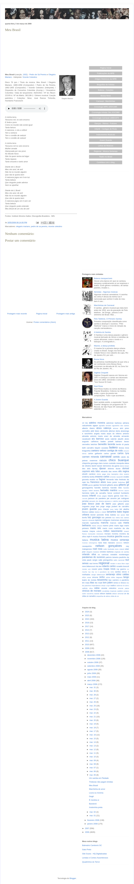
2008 (87, 652)
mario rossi (107, 528)
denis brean (124, 466)
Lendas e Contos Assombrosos (95, 858)
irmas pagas (102, 496)
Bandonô (93, 804)
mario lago (118, 525)
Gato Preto (86, 849)
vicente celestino (55, 226)
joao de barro (103, 503)
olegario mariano (23, 226)
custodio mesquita (116, 463)
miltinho (99, 531)
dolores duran (114, 468)
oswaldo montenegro (119, 554)
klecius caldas (88, 512)
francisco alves (98, 482)
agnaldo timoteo (105, 425)
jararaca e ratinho (111, 501)
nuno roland (119, 549)
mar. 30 (92, 691)
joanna (126, 501)
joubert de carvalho (120, 506)
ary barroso (98, 439)
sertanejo (110, 574)
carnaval (106, 456)
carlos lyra (123, 453)
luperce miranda (88, 520)
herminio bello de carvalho (94, 493)
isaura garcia (113, 496)
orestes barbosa (107, 552)
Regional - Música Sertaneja (105, 151)
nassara (111, 543)
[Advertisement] (41, 53)
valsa (96, 588)
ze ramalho (91, 596)
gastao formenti (100, 485)
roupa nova (109, 569)
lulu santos (125, 517)
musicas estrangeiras (89, 543)
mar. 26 (92, 702)
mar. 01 (92, 815)
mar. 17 (92, 731)
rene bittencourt (88, 566)
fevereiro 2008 (93, 820)
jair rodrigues (123, 498)
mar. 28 (92, 695)
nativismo (119, 543)
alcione (115, 428)
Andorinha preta (95, 807)
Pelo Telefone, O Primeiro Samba (108, 319)
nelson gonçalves (109, 545)
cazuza (102, 460)
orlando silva (89, 554)
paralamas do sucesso (93, 557)
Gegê (91, 796)
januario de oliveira (96, 501)
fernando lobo (112, 479)
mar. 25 (92, 706)
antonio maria (96, 436)
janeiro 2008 (92, 824)
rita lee (98, 566)
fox (88, 482)
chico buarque (119, 460)
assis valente (111, 439)
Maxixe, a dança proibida (104, 346)
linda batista (110, 515)
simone (95, 577)
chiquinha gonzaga (90, 463)
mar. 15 (92, 738)
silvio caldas (122, 574)
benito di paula (122, 444)
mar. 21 (92, 717)
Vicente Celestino (29, 77)
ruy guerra (121, 569)
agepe (95, 425)
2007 (87, 828)
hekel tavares (94, 490)
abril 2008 (91, 680)
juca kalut (114, 509)
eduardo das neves (109, 471)
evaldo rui (94, 479)
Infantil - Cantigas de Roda (106, 129)
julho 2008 (92, 673)
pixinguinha (108, 560)
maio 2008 (92, 677)
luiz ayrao (121, 515)
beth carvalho (88, 448)
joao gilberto (118, 504)
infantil (92, 495)
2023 (87, 615)
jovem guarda (89, 509)
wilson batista (106, 593)
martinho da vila (121, 528)
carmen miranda (90, 457)
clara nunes (103, 463)
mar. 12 (92, 749)
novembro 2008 (94, 659)
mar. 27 (92, 698)
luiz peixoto (107, 517)
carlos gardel (110, 453)
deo (83, 468)
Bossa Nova (106, 96)
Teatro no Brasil (105, 157)
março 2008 (92, 684)
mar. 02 (92, 812)
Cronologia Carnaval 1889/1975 (105, 118)
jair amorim (112, 498)
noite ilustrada (108, 549)
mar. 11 (92, 753)
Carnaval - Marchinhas (105, 101)
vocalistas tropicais (109, 591)
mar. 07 (92, 768)
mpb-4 (89, 536)
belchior (94, 444)
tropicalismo (96, 585)
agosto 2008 (92, 669)
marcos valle (116, 523)
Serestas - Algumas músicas (106, 292)
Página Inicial (105, 68)
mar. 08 (92, 764)
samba (118, 572)
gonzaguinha (87, 488)
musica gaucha (114, 536)
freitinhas (121, 482)
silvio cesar (86, 577)
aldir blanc (95, 431)
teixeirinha (102, 580)
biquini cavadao (101, 448)
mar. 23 (92, 709)
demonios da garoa (111, 466)
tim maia (85, 583)
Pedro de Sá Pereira (37, 74)
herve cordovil (113, 493)
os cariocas (103, 554)
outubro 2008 (93, 662)
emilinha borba (88, 477)
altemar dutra (114, 431)
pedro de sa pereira (39, 226)
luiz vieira (116, 517)
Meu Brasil (93, 785)
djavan (102, 468)
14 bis (85, 423)
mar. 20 (92, 720)
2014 (87, 630)
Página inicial (41, 314)
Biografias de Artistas (105, 85)
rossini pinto (97, 569)
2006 (87, 832)
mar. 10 (92, 757)
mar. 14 (92, 742)
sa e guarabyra (100, 572)
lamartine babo (114, 512)
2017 (87, 626)
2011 (87, 641)
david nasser (96, 466)
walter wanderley (88, 593)
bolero (113, 447)
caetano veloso (98, 450)
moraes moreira (111, 534)
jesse (121, 501)
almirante (104, 431)
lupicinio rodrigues (102, 520)
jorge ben (95, 506)
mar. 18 (92, 727)
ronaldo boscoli (122, 566)
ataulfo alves (123, 439)
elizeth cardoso (89, 474)
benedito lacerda (106, 444)
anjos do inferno (114, 433)
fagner (102, 479)
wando (96, 593)
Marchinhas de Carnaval (104, 305)
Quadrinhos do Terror (91, 862)
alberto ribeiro (88, 428)
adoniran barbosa (114, 423)
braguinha (86, 451)
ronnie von (86, 569)
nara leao (102, 543)
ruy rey (91, 572)
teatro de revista (89, 580)
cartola (116, 457)
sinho (102, 577)
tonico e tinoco (120, 583)
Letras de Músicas (105, 146)
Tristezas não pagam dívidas (101, 782)
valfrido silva (87, 588)
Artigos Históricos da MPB (106, 79)
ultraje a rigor (105, 585)
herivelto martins (108, 490)
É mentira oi (94, 800)
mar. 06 (92, 771)
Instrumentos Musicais (105, 134)
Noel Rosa (98, 386)
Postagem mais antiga (65, 314)
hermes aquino (123, 490)
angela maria (99, 433)
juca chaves (103, 509)
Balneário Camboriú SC (92, 845)
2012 (87, 637)
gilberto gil (124, 485)
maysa (92, 531)
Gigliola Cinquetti (101, 373)
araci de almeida (112, 436)
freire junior (112, 482)
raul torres (93, 563)
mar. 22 (92, 713)
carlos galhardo (95, 453)
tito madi (98, 583)
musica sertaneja (120, 540)
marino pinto (108, 525)
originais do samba (121, 552)
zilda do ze (115, 596)
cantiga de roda (115, 450)
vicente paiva (123, 588)
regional (104, 563)
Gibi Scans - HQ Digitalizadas (94, 854)
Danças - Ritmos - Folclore (106, 123)
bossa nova (124, 448)
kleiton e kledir (100, 512)
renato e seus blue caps (119, 563)
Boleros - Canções (105, 90)
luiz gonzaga (94, 517)
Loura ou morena (96, 793)
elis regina (123, 471)
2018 (87, 623)
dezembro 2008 (94, 655)
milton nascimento (112, 531)
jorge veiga (105, 506)
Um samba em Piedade (99, 778)
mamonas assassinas (120, 520)
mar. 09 (92, 760)
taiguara (119, 577)
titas (92, 582)
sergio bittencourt (98, 574)
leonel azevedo (97, 515)
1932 (25, 74)
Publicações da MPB (105, 73)
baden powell (107, 441)
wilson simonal (117, 593)
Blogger (73, 878)
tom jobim (108, 582)
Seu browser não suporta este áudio (26, 108)
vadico (113, 585)
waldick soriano (123, 591)
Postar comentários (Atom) (45, 322)
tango (126, 577)
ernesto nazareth (116, 477)
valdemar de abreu (122, 585)
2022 (87, 619)
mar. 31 (92, 687)
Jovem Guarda (106, 140)
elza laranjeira (112, 474)
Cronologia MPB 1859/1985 (105, 107)
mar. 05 (92, 775)
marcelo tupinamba (90, 523)
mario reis (95, 528)
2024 (87, 612)
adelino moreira (97, 423)
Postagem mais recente (17, 314)
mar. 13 (92, 746)
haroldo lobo (116, 488)
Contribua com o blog (106, 162)
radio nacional (119, 560)
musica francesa (99, 536)
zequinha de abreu (103, 596)
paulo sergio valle (94, 560)
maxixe (85, 531)
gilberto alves (112, 485)
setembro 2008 (93, 666)
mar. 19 (92, 724)
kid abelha (124, 509)
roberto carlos (109, 566)
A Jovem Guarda (101, 400)
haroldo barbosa (101, 488)
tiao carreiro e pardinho (118, 580)
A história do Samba (102, 332)
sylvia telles (110, 577)
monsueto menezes (95, 534)
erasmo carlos (102, 476)
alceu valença (103, 428)
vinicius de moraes (91, 591)
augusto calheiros (90, 441)
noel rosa (97, 549)
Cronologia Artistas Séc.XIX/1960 (105, 112)
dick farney (92, 468)
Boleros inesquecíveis (103, 278)
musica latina (99, 539)
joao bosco (88, 503)
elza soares (124, 474)
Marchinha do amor (97, 789)
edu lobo (95, 471)
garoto (90, 485)
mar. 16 (92, 735)
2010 (87, 644)
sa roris (111, 572)
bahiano (118, 441)
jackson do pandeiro (97, 498)
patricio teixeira (112, 557)
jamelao (85, 501)
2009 (87, 648)
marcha (104, 522)
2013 (87, 633)
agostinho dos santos (120, 425)
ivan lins (124, 496)
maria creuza (97, 526)
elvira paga (101, 474)
